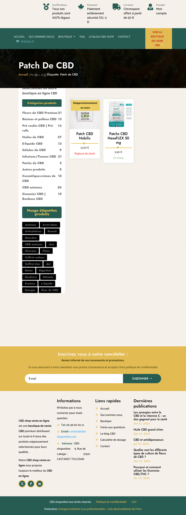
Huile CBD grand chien (148, 430)
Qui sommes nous (41, 36)
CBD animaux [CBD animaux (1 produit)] (33, 244)
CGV (134, 502)
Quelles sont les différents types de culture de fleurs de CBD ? (150, 453)
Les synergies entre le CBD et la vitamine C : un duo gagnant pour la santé (150, 415)
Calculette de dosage (113, 439)
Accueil (19, 36)
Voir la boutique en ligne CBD (157, 38)
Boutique (65, 36)
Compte (160, 5)
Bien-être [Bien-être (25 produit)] (31, 238)
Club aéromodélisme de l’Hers (125, 509)
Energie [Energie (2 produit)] (30, 290)
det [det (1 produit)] (48, 264)
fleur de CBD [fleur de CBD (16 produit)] (49, 290)
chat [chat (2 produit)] (51, 244)
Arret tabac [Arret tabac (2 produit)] (50, 225)
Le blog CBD (107, 433)
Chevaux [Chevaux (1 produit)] (30, 251)
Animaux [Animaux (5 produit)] (30, 225)
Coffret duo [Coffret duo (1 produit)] (32, 264)
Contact (124, 36)
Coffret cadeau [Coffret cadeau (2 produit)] (34, 257)
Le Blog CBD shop (101, 36)
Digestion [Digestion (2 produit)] (45, 270)
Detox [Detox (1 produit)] (29, 270)
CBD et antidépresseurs (148, 440)
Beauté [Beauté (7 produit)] (52, 231)
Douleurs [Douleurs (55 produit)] (31, 277)
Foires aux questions (112, 427)
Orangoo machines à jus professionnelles (81, 509)
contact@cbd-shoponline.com (71, 434)
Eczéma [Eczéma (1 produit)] (30, 284)
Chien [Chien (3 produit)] (46, 251)
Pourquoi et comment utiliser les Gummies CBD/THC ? (147, 470)
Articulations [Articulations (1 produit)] (33, 231)
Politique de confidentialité (111, 502)
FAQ (82, 36)
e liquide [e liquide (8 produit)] (46, 284)
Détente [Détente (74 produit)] (48, 277)
